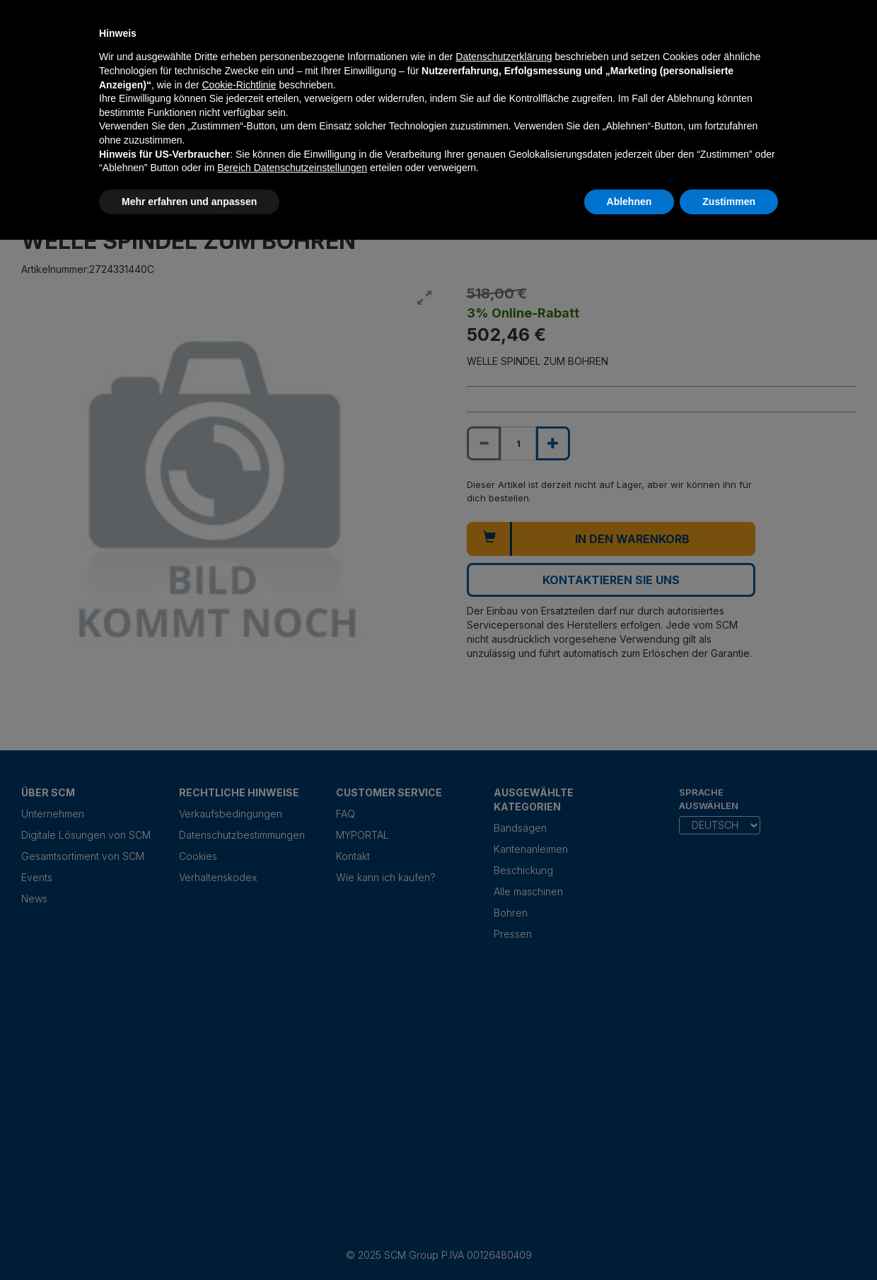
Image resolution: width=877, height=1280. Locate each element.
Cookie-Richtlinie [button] (239, 85)
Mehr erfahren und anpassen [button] (189, 201)
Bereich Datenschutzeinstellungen (292, 167)
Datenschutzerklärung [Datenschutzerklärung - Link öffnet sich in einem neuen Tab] (503, 56)
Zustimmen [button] (728, 201)
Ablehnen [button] (629, 201)
